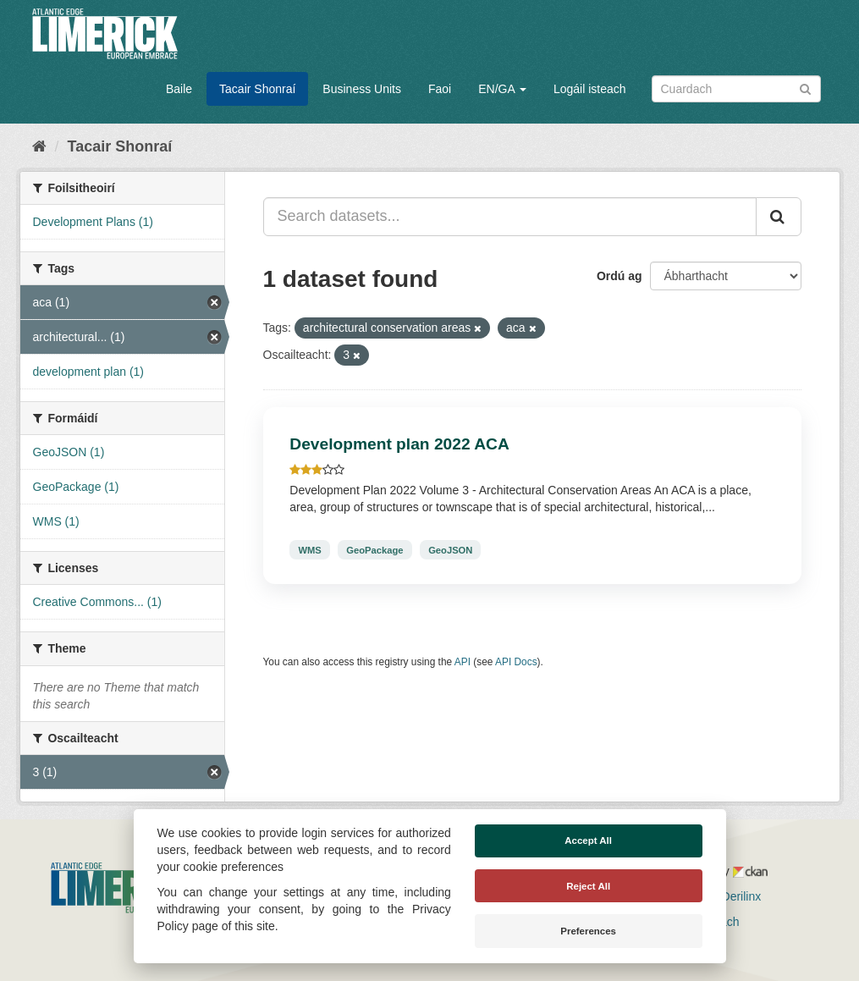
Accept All (588, 840)
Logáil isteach (589, 89)
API (462, 662)
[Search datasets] (736, 88)
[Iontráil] (805, 87)
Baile (179, 89)
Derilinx (734, 896)
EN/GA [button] (502, 89)
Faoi (439, 89)
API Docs (516, 662)
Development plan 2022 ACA (399, 444)
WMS (309, 549)
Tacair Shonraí (257, 89)
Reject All (588, 886)
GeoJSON (450, 549)
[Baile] (39, 146)
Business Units (361, 89)
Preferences (588, 931)
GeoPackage (374, 549)
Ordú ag (619, 276)
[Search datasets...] (510, 216)
